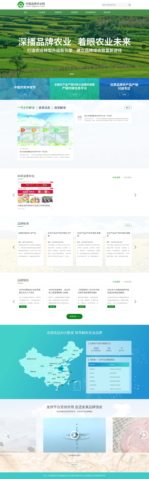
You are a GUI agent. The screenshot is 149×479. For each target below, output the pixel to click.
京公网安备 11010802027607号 (94, 475)
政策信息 (44, 107)
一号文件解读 (26, 107)
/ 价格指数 (126, 282)
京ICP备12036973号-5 (76, 475)
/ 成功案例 (126, 177)
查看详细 (23, 306)
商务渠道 (107, 12)
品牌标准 (58, 12)
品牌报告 (74, 12)
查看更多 (74, 316)
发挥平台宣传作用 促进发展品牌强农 (74, 407)
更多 (128, 107)
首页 (25, 12)
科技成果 (116, 177)
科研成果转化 (91, 12)
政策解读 (60, 107)
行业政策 (41, 12)
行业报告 (116, 282)
